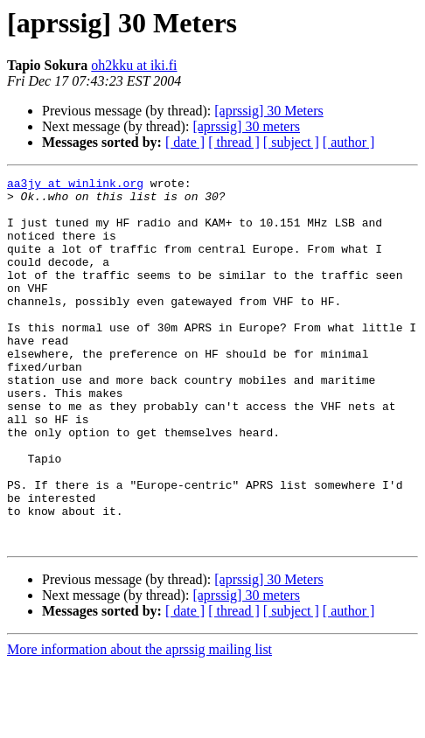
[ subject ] (291, 142)
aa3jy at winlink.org (75, 185)
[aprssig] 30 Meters (268, 110)
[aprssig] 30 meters (246, 126)
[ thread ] (234, 142)
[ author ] (349, 142)
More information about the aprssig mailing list (139, 722)
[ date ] (185, 142)
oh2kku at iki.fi (134, 65)
